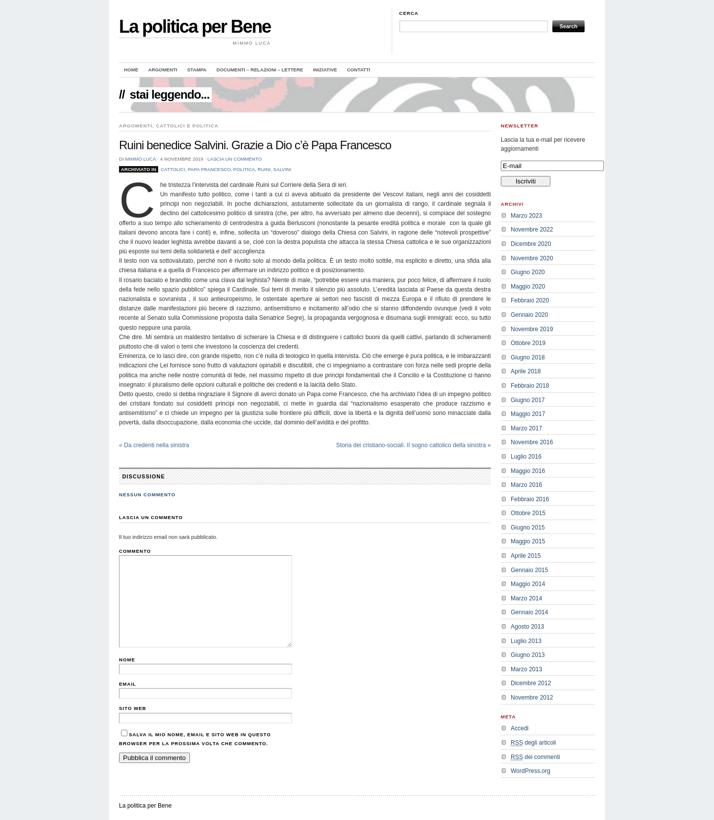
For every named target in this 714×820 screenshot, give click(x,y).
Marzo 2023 (526, 215)
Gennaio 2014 (529, 612)
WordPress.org (530, 770)
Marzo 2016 (526, 484)
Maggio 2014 (528, 584)
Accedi (520, 728)
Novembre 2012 (532, 697)
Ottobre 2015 (528, 513)
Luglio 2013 (526, 641)
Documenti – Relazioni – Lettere (260, 69)
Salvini (282, 169)
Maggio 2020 (528, 286)
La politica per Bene (195, 26)
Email (127, 684)
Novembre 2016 (532, 442)
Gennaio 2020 (529, 314)
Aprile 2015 (526, 555)
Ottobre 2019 (528, 343)
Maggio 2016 (528, 471)
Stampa (196, 69)
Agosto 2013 (527, 626)
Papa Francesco (209, 169)
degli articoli (533, 743)
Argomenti (163, 69)
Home (131, 69)
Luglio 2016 (526, 456)
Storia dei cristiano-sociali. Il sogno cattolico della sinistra (413, 445)
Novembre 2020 (532, 258)
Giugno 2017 (528, 400)
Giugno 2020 (528, 272)
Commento (135, 551)
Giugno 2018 (528, 357)
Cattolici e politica (187, 125)
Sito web (132, 708)
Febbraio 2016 (530, 499)
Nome (127, 659)
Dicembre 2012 (531, 683)
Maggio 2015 (528, 541)
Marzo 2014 (526, 598)
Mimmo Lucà (140, 159)
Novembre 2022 (532, 229)
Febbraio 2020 (530, 300)
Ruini (264, 169)
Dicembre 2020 (531, 243)
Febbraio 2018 (530, 385)
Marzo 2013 (526, 669)
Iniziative (325, 69)
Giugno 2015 (528, 527)
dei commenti (535, 757)
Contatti (358, 69)
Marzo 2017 (526, 428)
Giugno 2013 (528, 654)
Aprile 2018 (526, 371)
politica (244, 169)
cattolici (173, 169)
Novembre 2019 (532, 329)
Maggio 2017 (528, 413)
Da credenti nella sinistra (154, 445)
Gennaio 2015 (529, 570)
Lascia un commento (234, 159)
